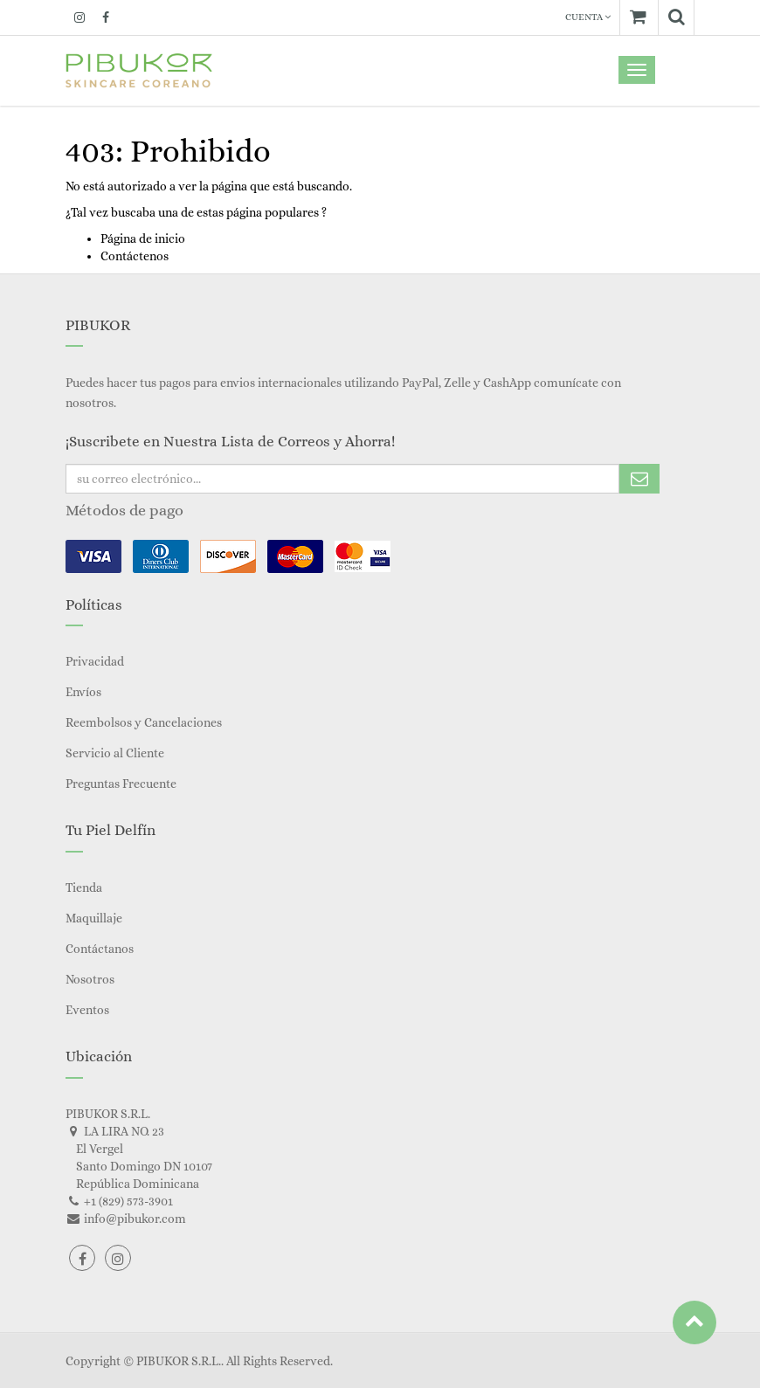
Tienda (84, 887)
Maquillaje (94, 918)
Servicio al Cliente (115, 753)
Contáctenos (134, 256)
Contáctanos (100, 949)
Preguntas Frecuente (121, 784)
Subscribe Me (639, 478)
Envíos (83, 692)
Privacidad (95, 661)
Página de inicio (142, 238)
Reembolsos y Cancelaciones (144, 722)
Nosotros (90, 979)
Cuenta (588, 17)
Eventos (87, 1010)
